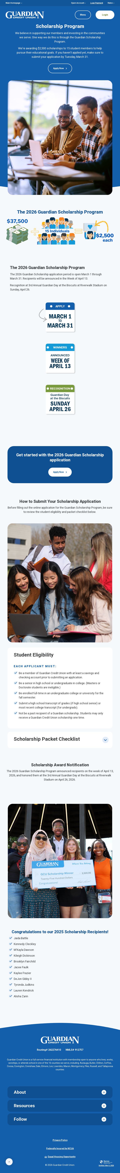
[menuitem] (14, 3)
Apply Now (58, 68)
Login (105, 15)
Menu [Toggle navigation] (80, 13)
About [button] (20, 1092)
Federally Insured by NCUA (60, 1148)
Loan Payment (96, 3)
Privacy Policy (60, 1140)
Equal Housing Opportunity (60, 1156)
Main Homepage (13, 3)
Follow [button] (20, 1119)
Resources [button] (24, 1105)
